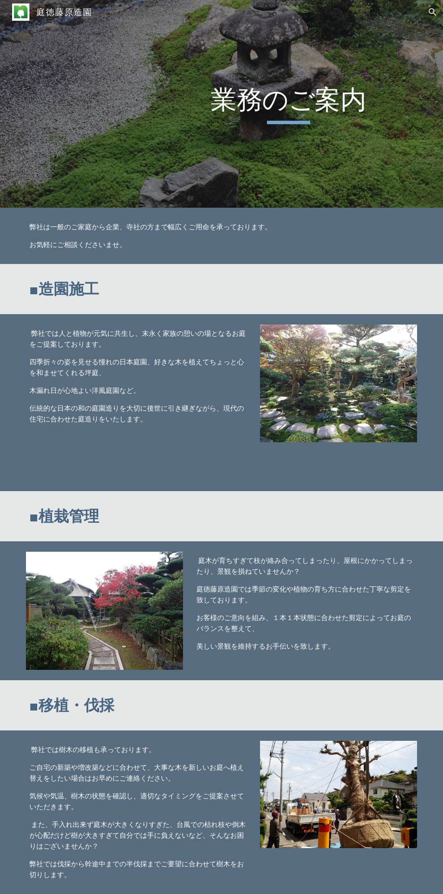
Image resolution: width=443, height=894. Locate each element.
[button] (432, 12)
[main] (288, 104)
